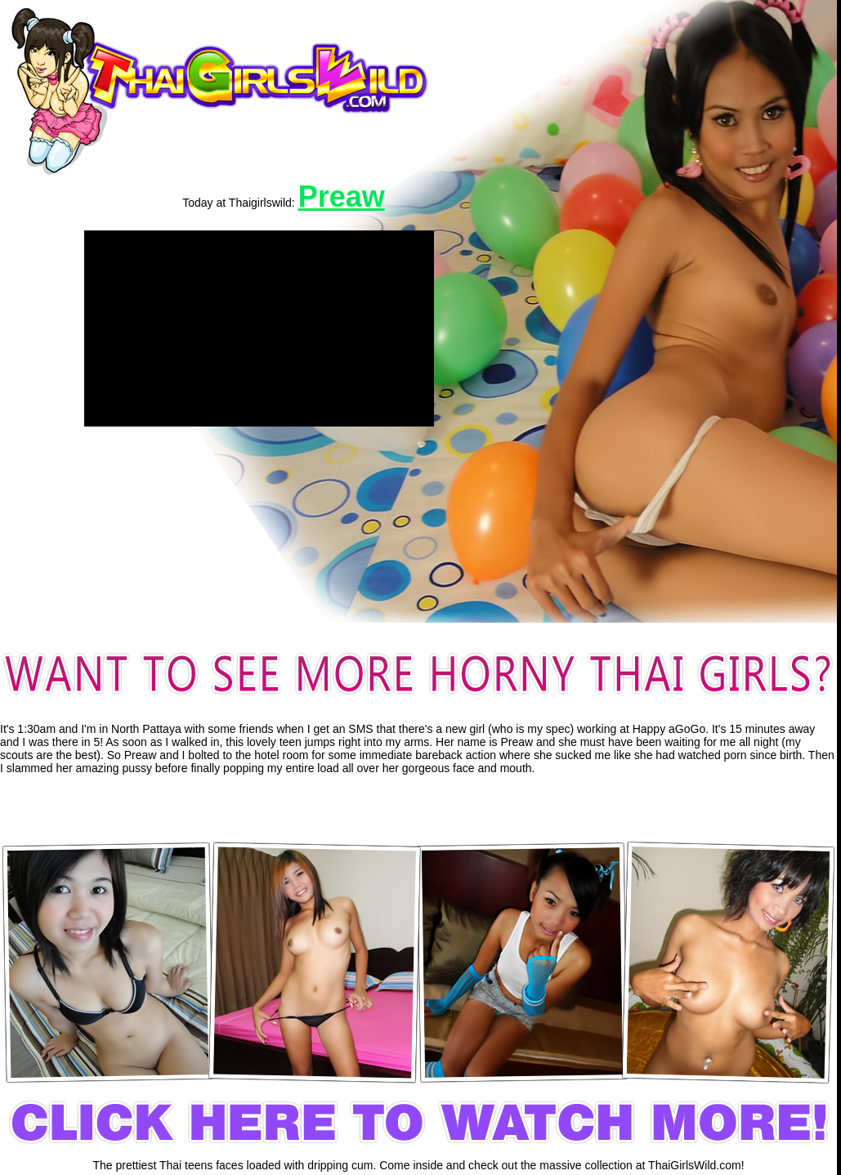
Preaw (341, 196)
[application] (259, 328)
